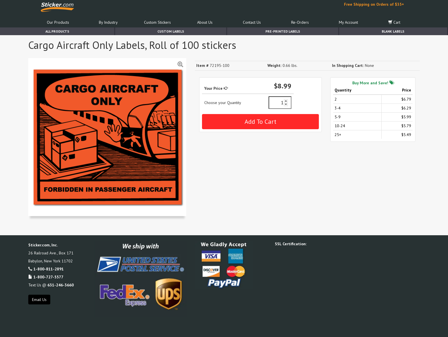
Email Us (39, 299)
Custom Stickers (157, 22)
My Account (348, 22)
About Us (205, 22)
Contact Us (252, 22)
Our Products (58, 22)
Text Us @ (51, 285)
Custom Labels (170, 31)
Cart (394, 22)
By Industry (108, 22)
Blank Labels (393, 31)
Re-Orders (300, 22)
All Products (57, 31)
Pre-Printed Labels (282, 31)
